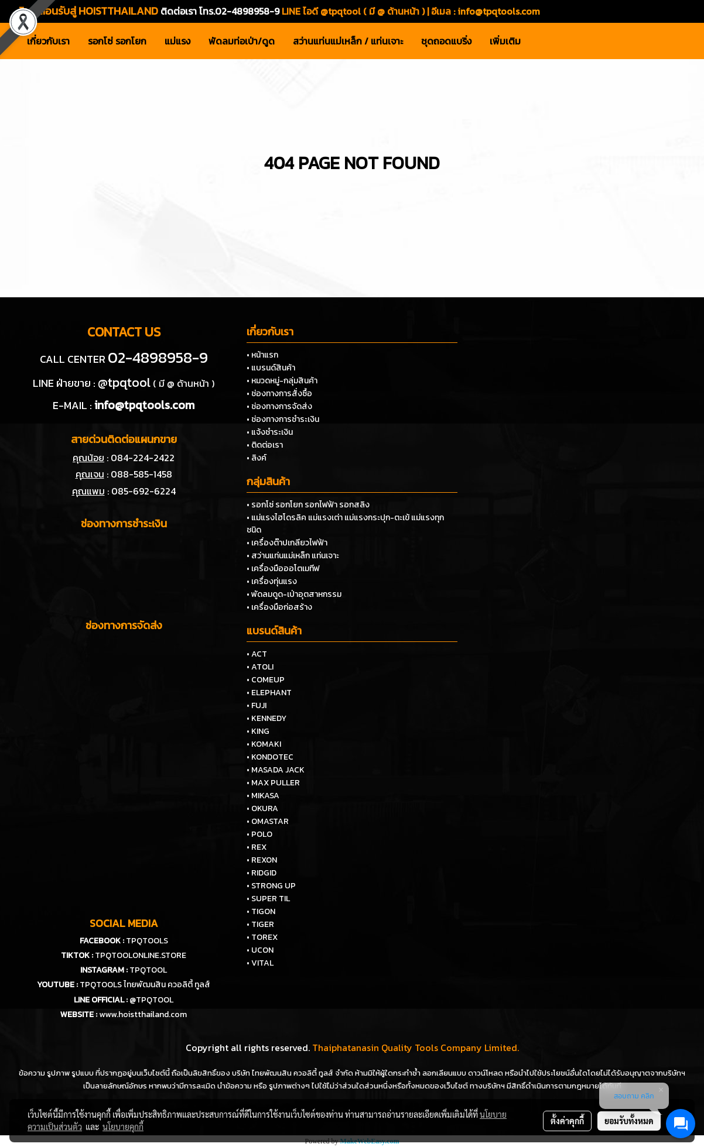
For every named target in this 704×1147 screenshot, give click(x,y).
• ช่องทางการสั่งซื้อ (279, 393)
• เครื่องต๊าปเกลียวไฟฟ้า (287, 543)
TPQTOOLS (147, 941)
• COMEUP (266, 680)
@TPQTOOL (151, 1000)
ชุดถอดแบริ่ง (446, 41)
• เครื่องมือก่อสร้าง (279, 607)
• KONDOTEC (270, 757)
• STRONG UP (271, 886)
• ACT (257, 654)
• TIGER (260, 924)
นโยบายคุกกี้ (122, 1126)
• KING (258, 731)
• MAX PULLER (273, 783)
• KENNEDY (266, 718)
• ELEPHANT (269, 692)
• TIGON (261, 911)
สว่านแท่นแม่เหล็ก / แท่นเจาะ (348, 41)
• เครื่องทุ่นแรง (272, 581)
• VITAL (260, 963)
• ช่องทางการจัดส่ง (279, 406)
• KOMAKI (264, 744)
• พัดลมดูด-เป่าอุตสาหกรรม (294, 594)
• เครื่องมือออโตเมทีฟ (283, 568)
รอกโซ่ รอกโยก (117, 41)
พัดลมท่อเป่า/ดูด (242, 41)
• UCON (260, 950)
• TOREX (262, 937)
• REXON (262, 860)
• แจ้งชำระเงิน (270, 432)
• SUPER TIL (268, 898)
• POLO (259, 834)
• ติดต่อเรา (265, 445)
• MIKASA (263, 795)
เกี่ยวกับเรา (48, 41)
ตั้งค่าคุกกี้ (567, 1120)
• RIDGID (261, 873)
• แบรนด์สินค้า (271, 368)
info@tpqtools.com (498, 11)
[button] (540, 41)
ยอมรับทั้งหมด (629, 1120)
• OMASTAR (268, 821)
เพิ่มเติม (505, 41)
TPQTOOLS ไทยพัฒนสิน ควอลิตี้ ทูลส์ (145, 984)
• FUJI (256, 705)
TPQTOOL (148, 970)
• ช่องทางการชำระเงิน (283, 419)
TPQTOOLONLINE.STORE (140, 955)
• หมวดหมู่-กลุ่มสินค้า (282, 381)
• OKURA (262, 808)
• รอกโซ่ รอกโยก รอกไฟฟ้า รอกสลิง (308, 505)
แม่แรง (177, 41)
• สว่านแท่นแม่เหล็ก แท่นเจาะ (293, 556)
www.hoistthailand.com (143, 1014)
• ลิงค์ (256, 458)
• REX (256, 847)
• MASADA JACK (276, 770)
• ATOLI (260, 667)
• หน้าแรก (262, 355)
